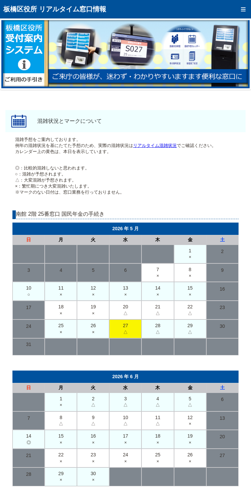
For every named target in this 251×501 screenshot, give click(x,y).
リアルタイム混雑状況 (155, 145)
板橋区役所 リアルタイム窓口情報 (54, 9)
